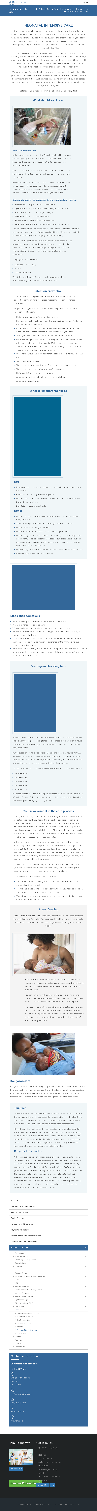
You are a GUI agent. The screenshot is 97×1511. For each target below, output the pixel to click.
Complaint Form (16, 1469)
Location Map (43, 1485)
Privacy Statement (60, 1504)
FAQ (52, 1485)
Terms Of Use (75, 1504)
